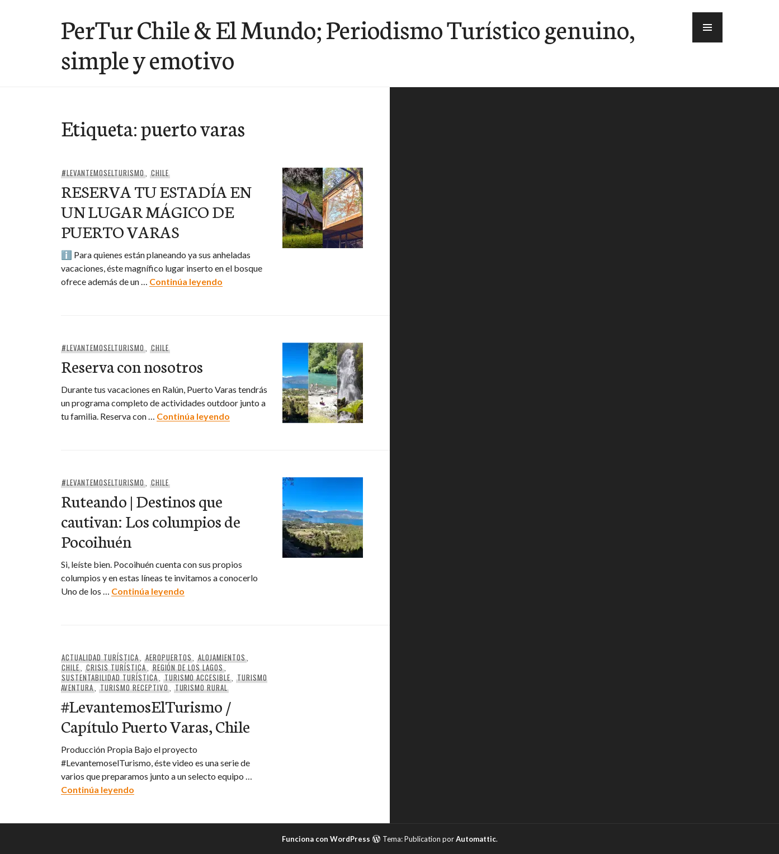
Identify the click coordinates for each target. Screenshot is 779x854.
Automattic (476, 838)
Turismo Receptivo (134, 687)
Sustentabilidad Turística (109, 677)
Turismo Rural (201, 687)
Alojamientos (221, 657)
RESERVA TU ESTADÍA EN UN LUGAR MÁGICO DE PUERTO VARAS (156, 211)
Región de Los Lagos (188, 667)
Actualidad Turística (100, 657)
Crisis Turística (116, 667)
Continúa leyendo (186, 281)
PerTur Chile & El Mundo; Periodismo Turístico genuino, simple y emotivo (348, 43)
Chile (160, 172)
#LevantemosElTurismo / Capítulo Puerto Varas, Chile (155, 715)
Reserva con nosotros (132, 365)
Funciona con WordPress (326, 838)
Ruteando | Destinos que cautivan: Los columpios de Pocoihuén (150, 520)
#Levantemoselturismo (103, 172)
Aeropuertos (168, 657)
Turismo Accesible (197, 677)
